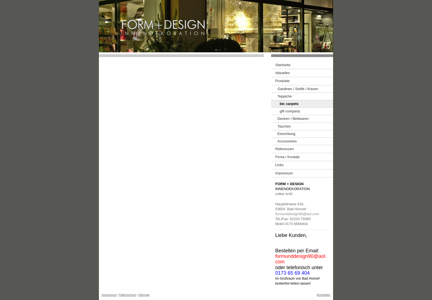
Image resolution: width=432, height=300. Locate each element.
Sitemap (144, 294)
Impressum (109, 294)
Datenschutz (127, 294)
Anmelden (323, 294)
